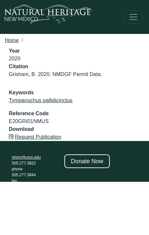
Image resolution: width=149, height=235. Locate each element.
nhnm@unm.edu (26, 157)
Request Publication (38, 137)
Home (12, 40)
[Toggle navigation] (133, 17)
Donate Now (87, 161)
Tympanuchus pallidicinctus (41, 100)
